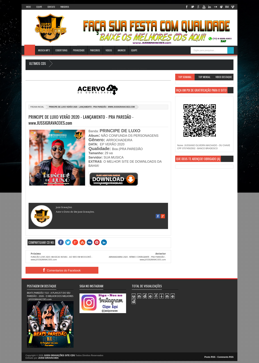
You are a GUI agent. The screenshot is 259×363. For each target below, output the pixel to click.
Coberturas (61, 50)
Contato (51, 6)
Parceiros (64, 6)
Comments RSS (225, 357)
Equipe (39, 6)
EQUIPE (134, 50)
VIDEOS (109, 50)
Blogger (143, 69)
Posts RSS (210, 357)
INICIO (28, 6)
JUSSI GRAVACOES (48, 358)
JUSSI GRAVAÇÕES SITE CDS (59, 355)
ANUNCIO (122, 50)
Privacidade (79, 50)
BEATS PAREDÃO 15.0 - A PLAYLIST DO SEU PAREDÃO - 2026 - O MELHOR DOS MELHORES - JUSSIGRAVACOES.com (50, 296)
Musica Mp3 (44, 50)
